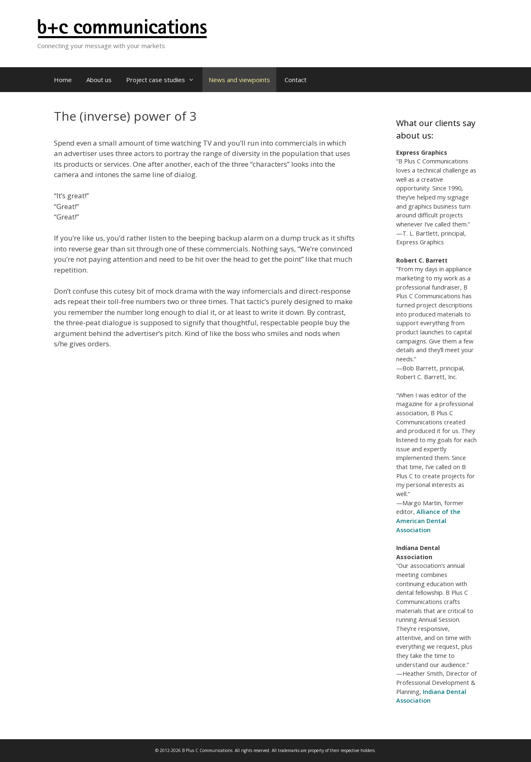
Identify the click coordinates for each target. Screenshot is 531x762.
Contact (296, 79)
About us (99, 79)
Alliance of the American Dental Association (428, 520)
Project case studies (163, 79)
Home (63, 79)
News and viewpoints (239, 79)
